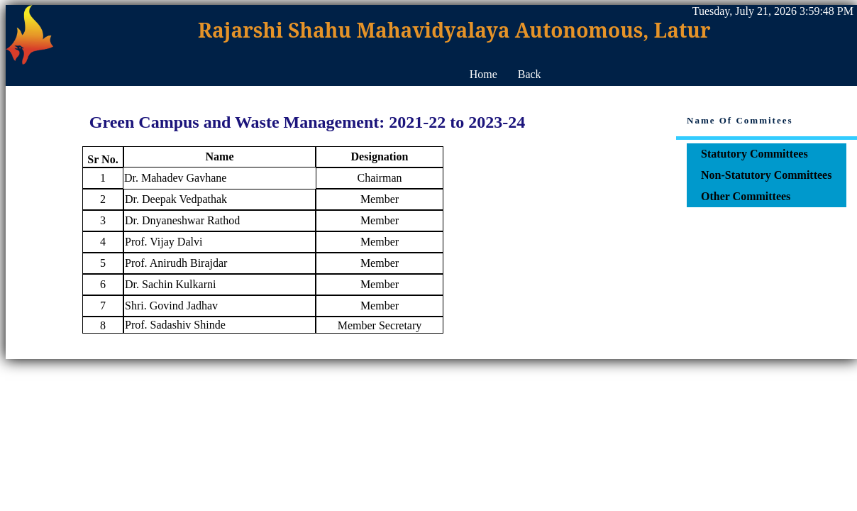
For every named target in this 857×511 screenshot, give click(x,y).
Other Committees (745, 196)
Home (483, 74)
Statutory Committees (754, 154)
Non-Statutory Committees (766, 175)
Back (529, 74)
